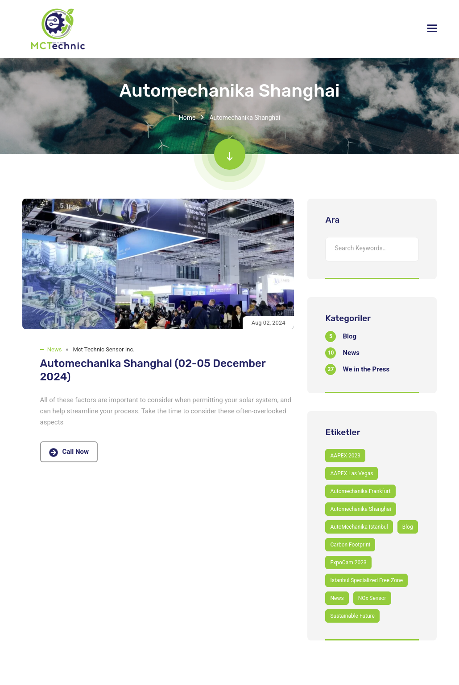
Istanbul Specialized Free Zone (366, 580)
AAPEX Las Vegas (351, 473)
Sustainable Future (352, 616)
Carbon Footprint (350, 545)
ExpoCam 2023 (348, 562)
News (54, 349)
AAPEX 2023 (345, 456)
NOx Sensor (372, 598)
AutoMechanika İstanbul (359, 527)
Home (187, 117)
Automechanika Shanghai (360, 509)
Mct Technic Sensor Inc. (103, 349)
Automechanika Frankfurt (360, 491)
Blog (407, 527)
